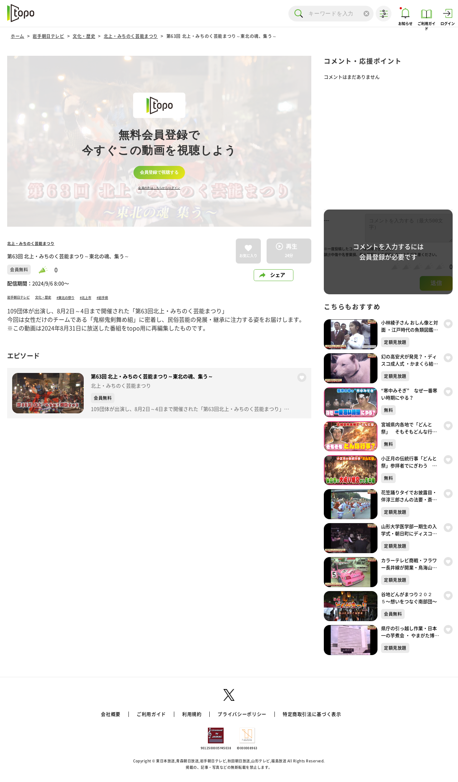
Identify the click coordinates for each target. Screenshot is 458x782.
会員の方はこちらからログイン (159, 190)
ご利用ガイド (147, 714)
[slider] (46, 270)
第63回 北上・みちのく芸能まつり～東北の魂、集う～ (221, 36)
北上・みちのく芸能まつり (131, 36)
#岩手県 (143, 297)
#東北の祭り (92, 297)
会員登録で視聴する (159, 172)
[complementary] (159, 141)
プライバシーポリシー (242, 714)
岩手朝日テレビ (48, 36)
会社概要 (104, 714)
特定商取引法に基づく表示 (316, 714)
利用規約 (189, 714)
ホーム (17, 36)
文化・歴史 (84, 36)
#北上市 (120, 297)
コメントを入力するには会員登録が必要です (388, 252)
